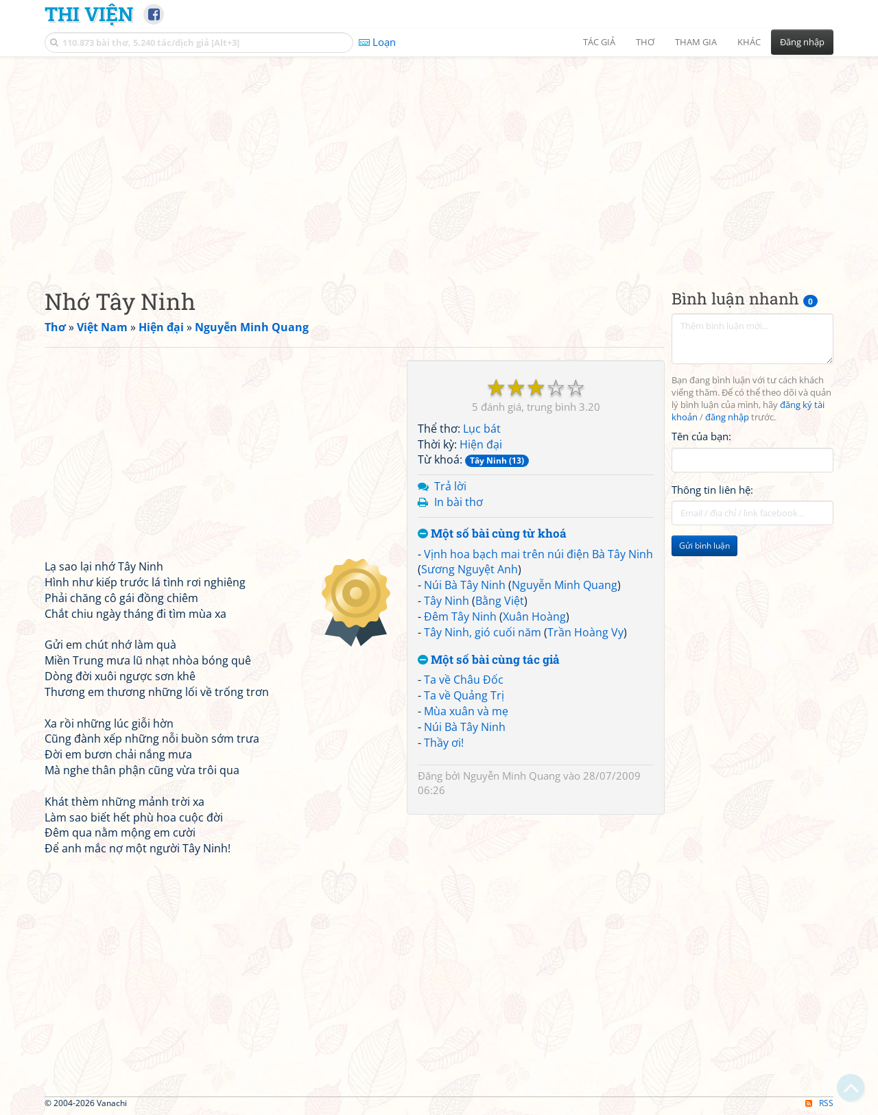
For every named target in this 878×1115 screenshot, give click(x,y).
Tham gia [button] (696, 42)
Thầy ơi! (444, 742)
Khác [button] (749, 42)
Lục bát (482, 428)
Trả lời (450, 486)
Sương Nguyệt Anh (469, 569)
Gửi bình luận (704, 545)
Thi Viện (89, 14)
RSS (819, 1103)
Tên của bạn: (701, 436)
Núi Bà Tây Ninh (465, 584)
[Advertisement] (439, 161)
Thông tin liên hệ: (712, 489)
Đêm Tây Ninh (460, 616)
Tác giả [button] (599, 42)
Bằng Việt (499, 600)
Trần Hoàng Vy (585, 632)
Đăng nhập (802, 42)
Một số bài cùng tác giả (489, 660)
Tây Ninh (446, 600)
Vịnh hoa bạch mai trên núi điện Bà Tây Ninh (538, 554)
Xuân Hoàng (534, 616)
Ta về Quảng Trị (464, 695)
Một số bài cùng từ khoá (492, 533)
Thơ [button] (645, 42)
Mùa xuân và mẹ (466, 711)
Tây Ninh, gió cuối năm (482, 632)
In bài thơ (458, 501)
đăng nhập (727, 417)
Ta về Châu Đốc (463, 679)
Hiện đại (481, 444)
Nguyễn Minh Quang (564, 584)
